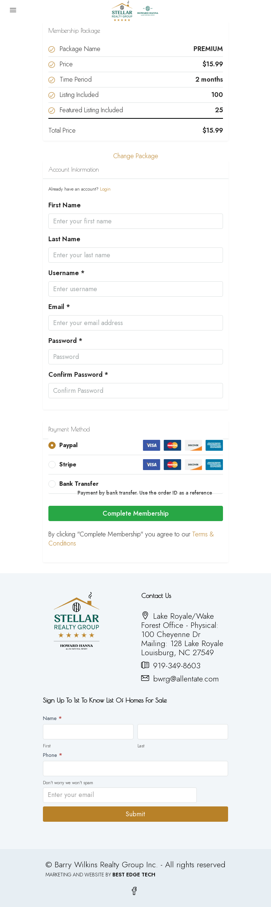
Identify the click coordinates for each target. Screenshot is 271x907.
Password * (65, 340)
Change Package (135, 156)
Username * (66, 273)
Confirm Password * (78, 374)
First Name (64, 205)
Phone (52, 755)
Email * (59, 307)
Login (105, 188)
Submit (135, 814)
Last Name (64, 239)
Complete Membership (136, 513)
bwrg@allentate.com (186, 678)
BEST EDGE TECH (133, 874)
